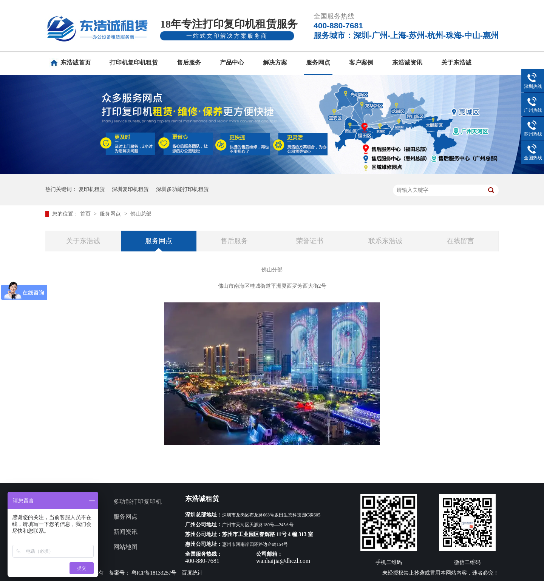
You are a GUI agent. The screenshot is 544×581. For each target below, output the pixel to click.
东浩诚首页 (75, 62)
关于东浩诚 (456, 62)
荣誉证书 (309, 241)
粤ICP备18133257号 (154, 573)
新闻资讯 (125, 532)
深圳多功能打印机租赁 (182, 189)
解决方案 (275, 62)
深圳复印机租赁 (130, 189)
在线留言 (460, 241)
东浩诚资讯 (407, 62)
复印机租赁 (92, 189)
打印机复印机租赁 (134, 62)
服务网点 (318, 62)
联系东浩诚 (385, 241)
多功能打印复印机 (137, 501)
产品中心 (232, 62)
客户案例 (361, 62)
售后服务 (189, 62)
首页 (86, 214)
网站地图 (125, 547)
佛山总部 (140, 214)
